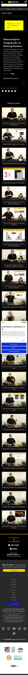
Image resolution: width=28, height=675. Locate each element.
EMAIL (13, 549)
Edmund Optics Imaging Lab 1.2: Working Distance (14, 487)
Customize (14, 347)
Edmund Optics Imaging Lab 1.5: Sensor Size (14, 429)
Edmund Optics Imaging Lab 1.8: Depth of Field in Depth (14, 367)
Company (13, 579)
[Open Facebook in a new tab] (3, 629)
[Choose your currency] (14, 9)
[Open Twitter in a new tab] (8, 629)
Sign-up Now (14, 570)
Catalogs (14, 599)
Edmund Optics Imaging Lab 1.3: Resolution (14, 468)
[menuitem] (2, 2)
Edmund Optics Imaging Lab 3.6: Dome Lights (14, 163)
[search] (14, 5)
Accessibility (16, 614)
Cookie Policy (15, 613)
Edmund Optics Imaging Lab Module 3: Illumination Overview (14, 286)
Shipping (13, 590)
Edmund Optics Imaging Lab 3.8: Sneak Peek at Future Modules (14, 123)
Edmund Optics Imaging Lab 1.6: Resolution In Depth (14, 409)
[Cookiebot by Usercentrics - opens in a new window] (20, 322)
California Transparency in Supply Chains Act (13, 618)
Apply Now (13, 603)
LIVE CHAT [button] (13, 545)
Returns (13, 592)
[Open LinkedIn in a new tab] (19, 629)
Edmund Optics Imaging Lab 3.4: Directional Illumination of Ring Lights (14, 202)
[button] (13, 74)
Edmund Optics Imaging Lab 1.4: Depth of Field (14, 449)
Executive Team (13, 581)
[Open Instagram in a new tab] (24, 629)
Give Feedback (13, 597)
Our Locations (14, 584)
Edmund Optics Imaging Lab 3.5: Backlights (14, 182)
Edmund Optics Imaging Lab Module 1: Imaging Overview (14, 526)
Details (23, 340)
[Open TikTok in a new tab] (14, 634)
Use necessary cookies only (14, 351)
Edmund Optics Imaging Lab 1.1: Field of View (14, 506)
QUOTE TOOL (12, 554)
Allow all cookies (14, 344)
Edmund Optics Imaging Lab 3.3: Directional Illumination (14, 223)
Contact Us (19, 9)
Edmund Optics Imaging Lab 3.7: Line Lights (14, 144)
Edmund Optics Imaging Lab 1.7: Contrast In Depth (14, 388)
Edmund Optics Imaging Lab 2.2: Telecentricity (14, 307)
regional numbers (15, 541)
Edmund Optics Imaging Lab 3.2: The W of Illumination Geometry (14, 244)
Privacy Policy (8, 613)
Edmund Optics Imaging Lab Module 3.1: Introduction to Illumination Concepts (14, 265)
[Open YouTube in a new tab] (14, 629)
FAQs (13, 595)
